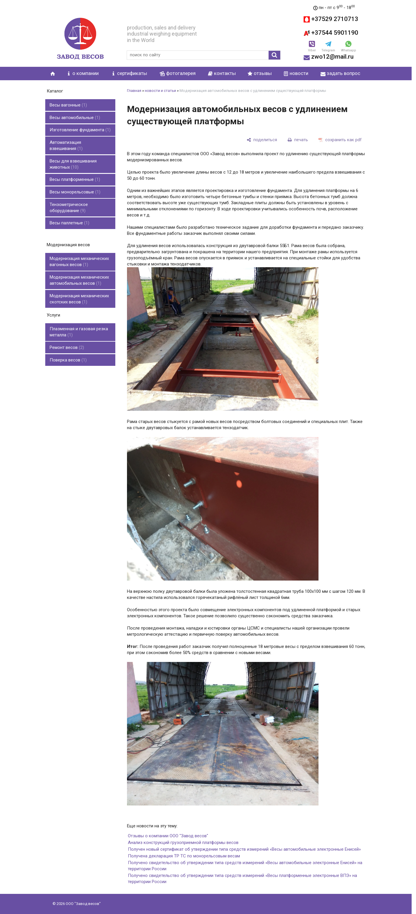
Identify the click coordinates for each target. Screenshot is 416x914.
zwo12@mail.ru (329, 56)
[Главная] (80, 39)
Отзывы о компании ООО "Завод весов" (168, 835)
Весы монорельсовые (75, 185)
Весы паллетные (69, 213)
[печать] (298, 139)
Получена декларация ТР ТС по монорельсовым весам (184, 856)
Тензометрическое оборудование (69, 199)
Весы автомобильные (75, 115)
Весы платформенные (75, 173)
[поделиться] (262, 139)
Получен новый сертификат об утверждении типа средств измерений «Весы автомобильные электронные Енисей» (244, 849)
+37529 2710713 (331, 18)
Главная (134, 90)
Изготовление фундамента (80, 127)
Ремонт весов (67, 332)
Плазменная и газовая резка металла (79, 318)
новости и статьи (160, 90)
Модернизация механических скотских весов (79, 286)
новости (295, 73)
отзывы (260, 73)
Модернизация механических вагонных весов (79, 251)
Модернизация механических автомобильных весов (79, 269)
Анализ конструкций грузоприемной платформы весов (183, 842)
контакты (222, 73)
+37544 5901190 (331, 32)
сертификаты (129, 73)
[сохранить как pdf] (340, 139)
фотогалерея (181, 73)
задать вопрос (340, 73)
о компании (82, 73)
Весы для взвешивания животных (73, 159)
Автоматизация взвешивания (66, 141)
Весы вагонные (68, 104)
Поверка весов (68, 344)
